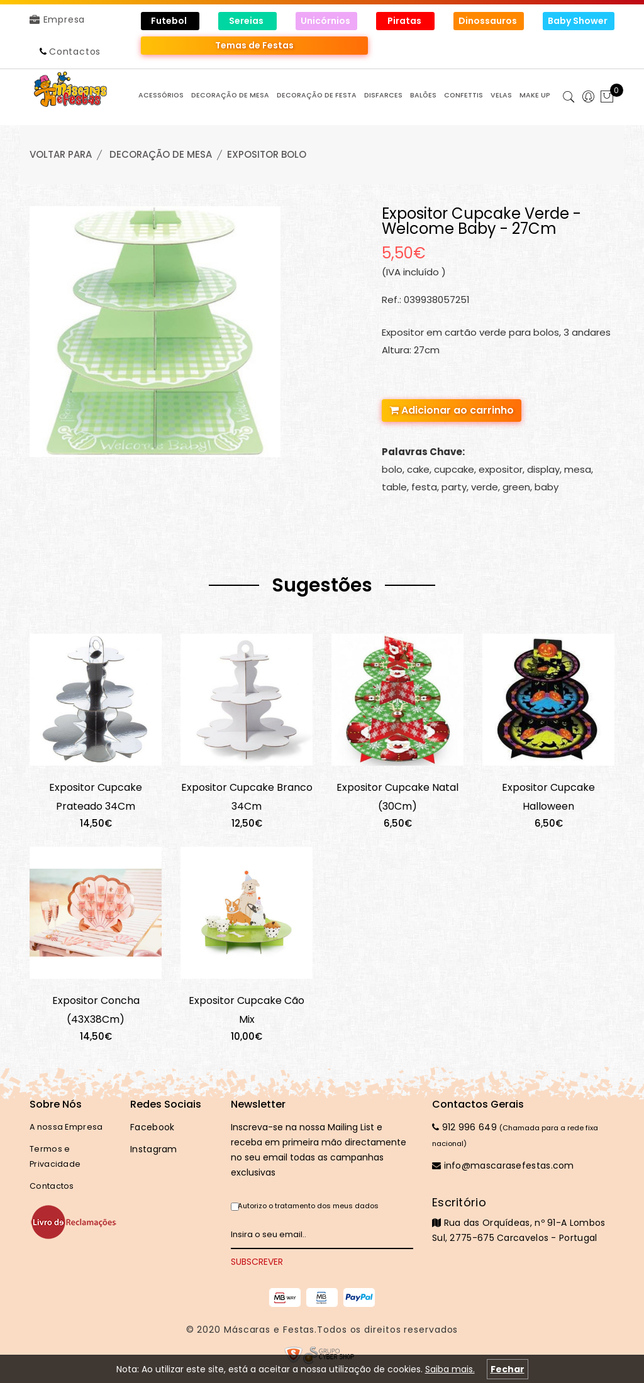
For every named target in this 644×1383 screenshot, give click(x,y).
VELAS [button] (501, 95)
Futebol (170, 20)
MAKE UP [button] (534, 95)
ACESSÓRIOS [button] (161, 95)
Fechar (508, 1369)
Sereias (247, 20)
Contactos (75, 51)
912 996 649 (464, 1127)
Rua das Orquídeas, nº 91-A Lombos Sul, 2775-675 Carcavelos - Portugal (523, 1219)
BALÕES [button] (423, 95)
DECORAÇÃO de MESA (160, 154)
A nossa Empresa (66, 1126)
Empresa (57, 19)
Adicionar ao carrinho (451, 410)
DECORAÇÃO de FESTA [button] (317, 95)
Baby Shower (578, 20)
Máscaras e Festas (269, 1329)
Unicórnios (326, 20)
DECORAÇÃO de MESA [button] (230, 95)
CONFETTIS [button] (463, 95)
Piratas (405, 20)
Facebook (152, 1127)
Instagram (153, 1149)
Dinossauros (488, 20)
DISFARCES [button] (383, 95)
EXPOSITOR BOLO (266, 154)
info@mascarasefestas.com (503, 1165)
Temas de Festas (254, 45)
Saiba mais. (450, 1369)
